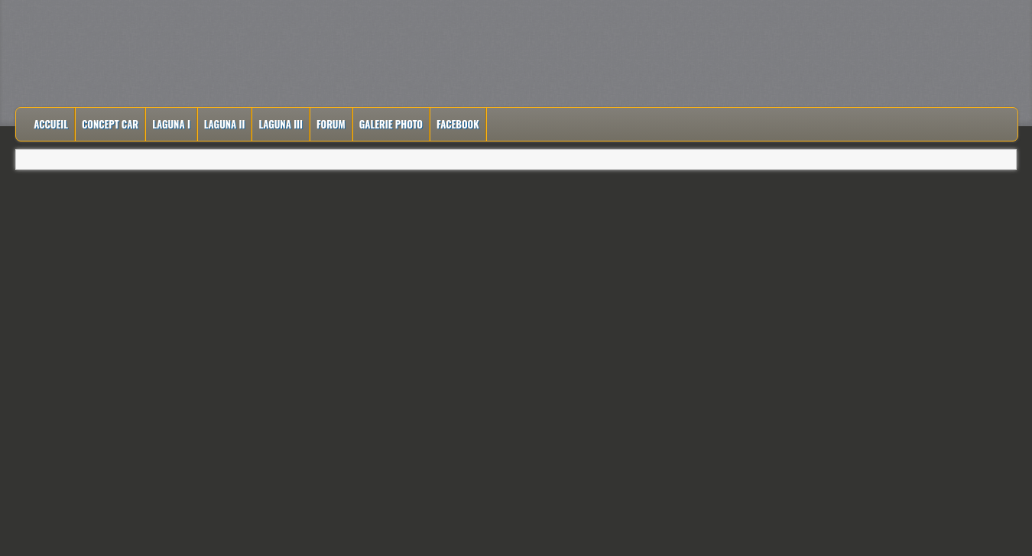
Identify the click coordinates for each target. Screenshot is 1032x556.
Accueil (51, 124)
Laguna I (171, 124)
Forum (331, 124)
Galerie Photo (391, 124)
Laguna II (224, 124)
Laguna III (280, 124)
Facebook (457, 124)
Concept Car (110, 124)
